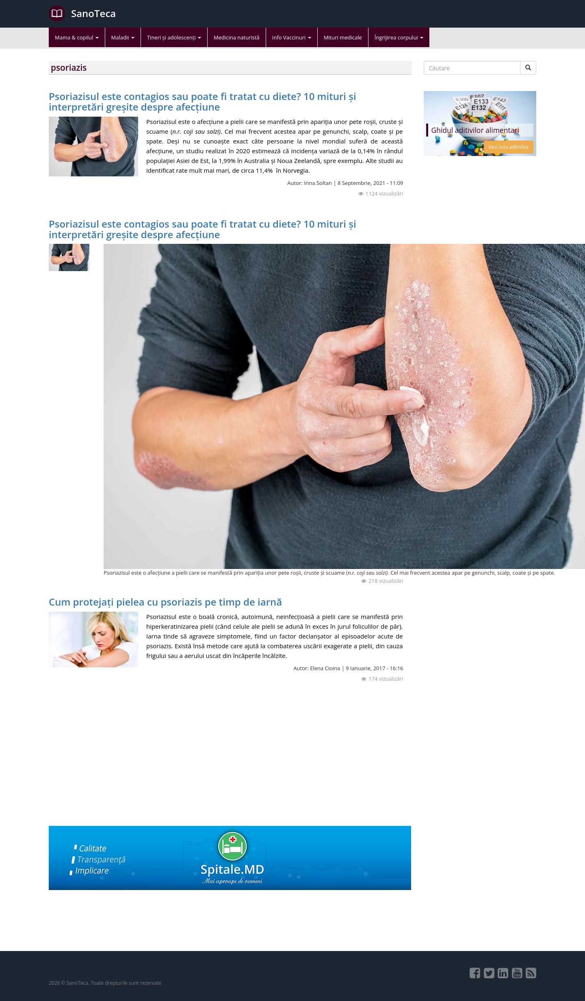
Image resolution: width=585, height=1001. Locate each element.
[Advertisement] (230, 769)
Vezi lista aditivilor (508, 146)
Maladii (122, 37)
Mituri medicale (343, 37)
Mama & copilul (77, 37)
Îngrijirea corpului (399, 37)
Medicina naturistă (237, 37)
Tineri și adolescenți (174, 37)
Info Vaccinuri (291, 37)
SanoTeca (82, 13)
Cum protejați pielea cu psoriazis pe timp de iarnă (165, 601)
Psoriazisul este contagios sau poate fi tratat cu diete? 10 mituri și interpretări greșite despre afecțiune (202, 101)
